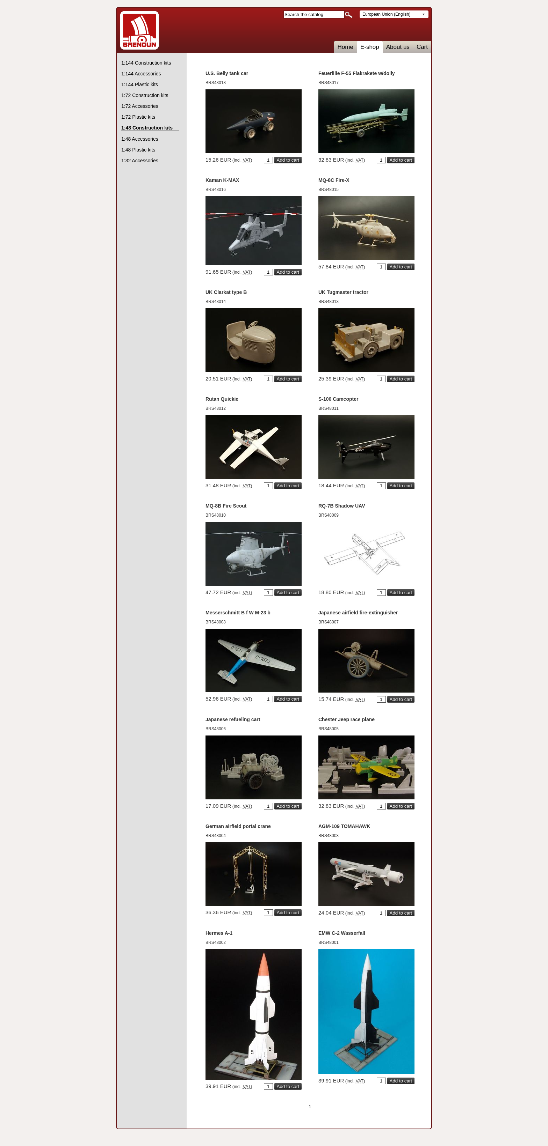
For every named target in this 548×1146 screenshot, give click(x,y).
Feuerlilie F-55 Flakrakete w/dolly (356, 73)
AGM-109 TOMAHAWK (344, 826)
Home (345, 47)
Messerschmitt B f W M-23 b (238, 612)
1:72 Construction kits (144, 95)
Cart (422, 47)
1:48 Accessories (139, 139)
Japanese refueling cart (233, 719)
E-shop (369, 47)
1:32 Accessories (139, 160)
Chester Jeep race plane (346, 719)
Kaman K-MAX (222, 180)
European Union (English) (386, 14)
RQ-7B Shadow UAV (341, 506)
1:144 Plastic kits (139, 84)
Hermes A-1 (219, 933)
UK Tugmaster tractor (343, 292)
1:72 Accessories (139, 106)
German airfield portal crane (238, 826)
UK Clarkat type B (226, 292)
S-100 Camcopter (338, 399)
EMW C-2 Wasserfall (341, 933)
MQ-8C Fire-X (333, 180)
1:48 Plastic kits (138, 150)
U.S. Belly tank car (227, 73)
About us (398, 47)
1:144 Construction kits (146, 63)
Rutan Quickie (222, 399)
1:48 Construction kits (147, 128)
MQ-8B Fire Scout (226, 506)
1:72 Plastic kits (138, 117)
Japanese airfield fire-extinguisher (358, 612)
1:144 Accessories (141, 73)
